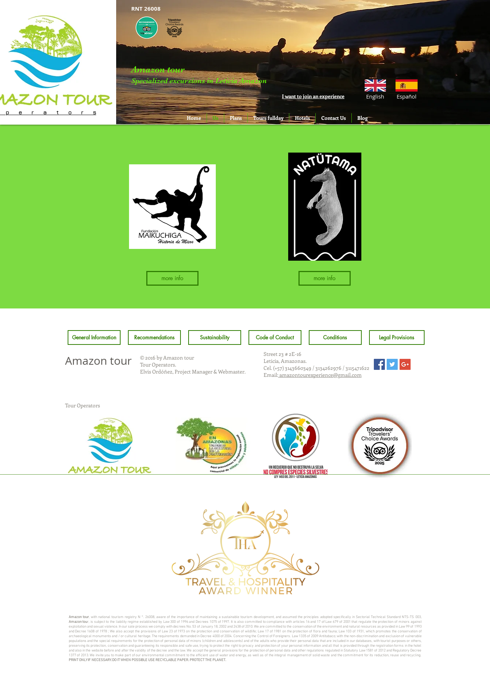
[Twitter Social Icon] (392, 364)
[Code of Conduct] (274, 337)
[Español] (407, 96)
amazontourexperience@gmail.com (320, 374)
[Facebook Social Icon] (379, 364)
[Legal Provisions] (397, 337)
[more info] (172, 278)
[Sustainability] (214, 337)
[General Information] (94, 337)
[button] (375, 96)
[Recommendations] (154, 337)
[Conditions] (335, 337)
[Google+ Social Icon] (405, 364)
